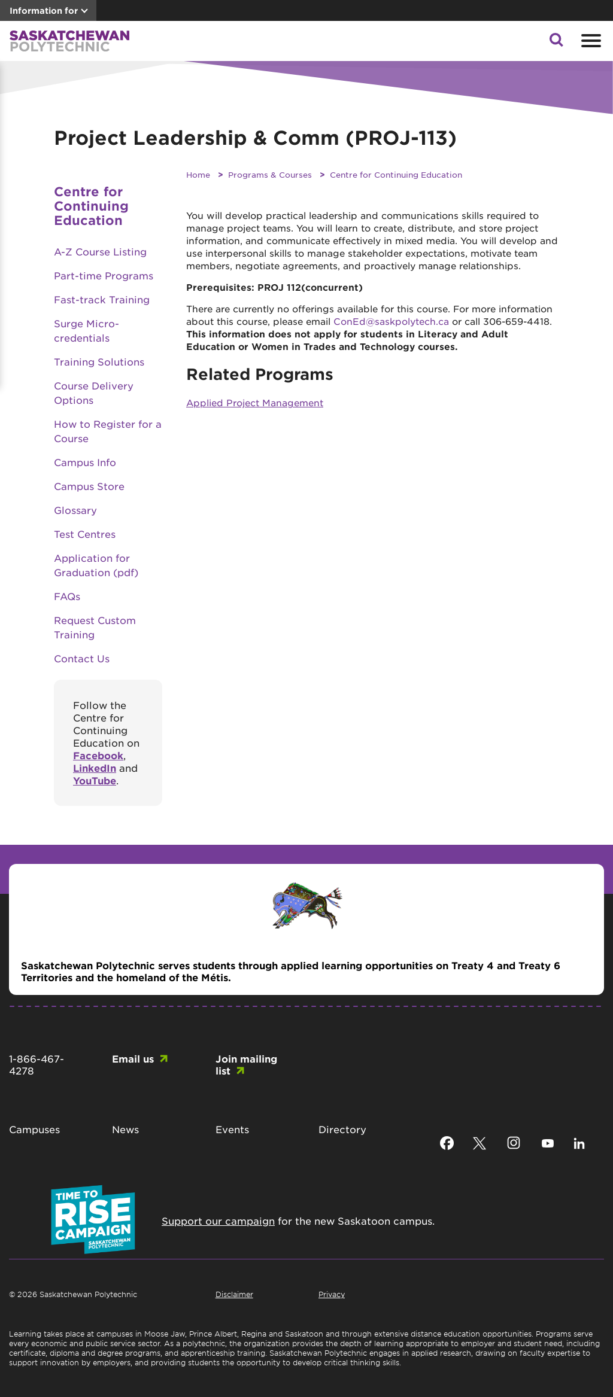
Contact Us (82, 658)
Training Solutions (99, 361)
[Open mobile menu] (589, 40)
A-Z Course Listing (100, 251)
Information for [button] (44, 10)
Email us (133, 1058)
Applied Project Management (254, 402)
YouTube (94, 780)
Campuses (34, 1129)
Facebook (98, 755)
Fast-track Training (102, 299)
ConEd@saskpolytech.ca (391, 321)
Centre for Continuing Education (396, 174)
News (125, 1129)
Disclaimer (234, 1294)
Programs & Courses (270, 174)
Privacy (331, 1294)
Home (198, 174)
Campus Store (89, 486)
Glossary (75, 510)
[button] (556, 43)
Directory (342, 1129)
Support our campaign (218, 1220)
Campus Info (85, 462)
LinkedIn (94, 768)
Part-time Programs (103, 275)
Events (232, 1129)
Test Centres (85, 534)
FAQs (67, 596)
